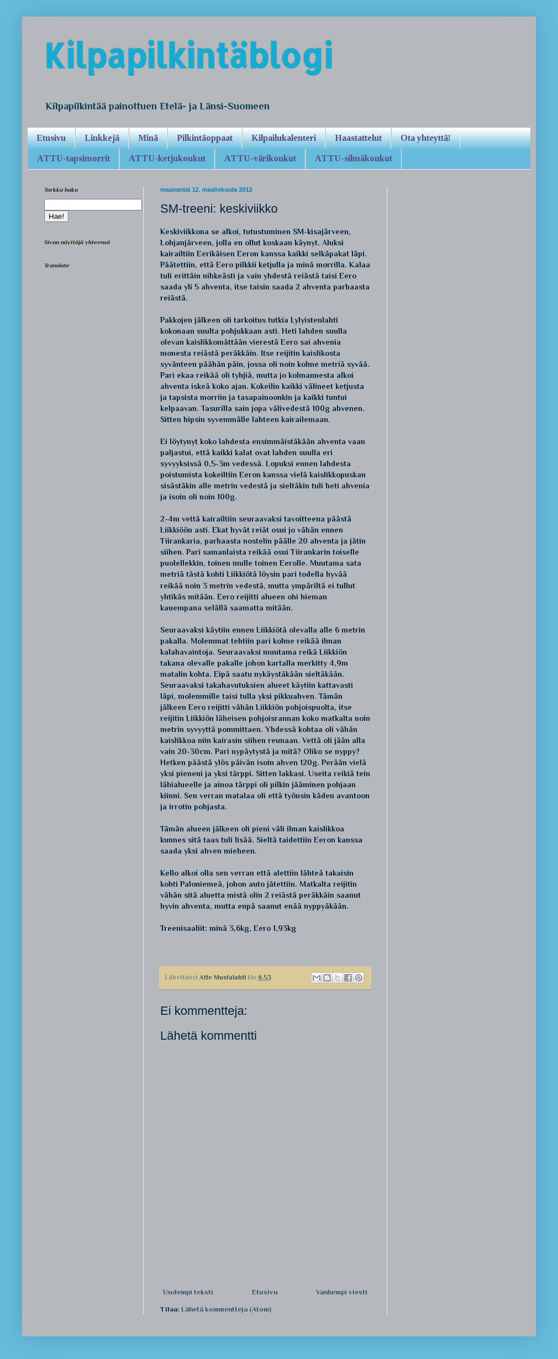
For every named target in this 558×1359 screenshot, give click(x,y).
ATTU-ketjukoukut (167, 158)
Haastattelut (358, 138)
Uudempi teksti (188, 1292)
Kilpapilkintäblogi (188, 55)
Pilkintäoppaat (205, 138)
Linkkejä (102, 138)
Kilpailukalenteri (283, 138)
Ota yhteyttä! (426, 138)
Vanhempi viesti (341, 1292)
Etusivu (51, 138)
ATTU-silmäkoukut (353, 158)
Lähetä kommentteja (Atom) (226, 1309)
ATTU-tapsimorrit (73, 158)
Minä (148, 138)
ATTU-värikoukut (260, 158)
